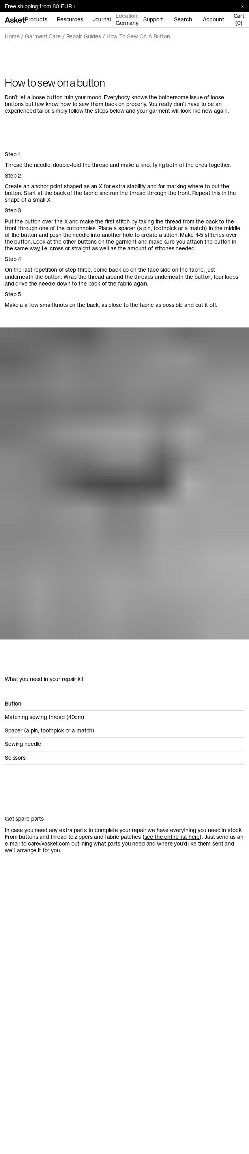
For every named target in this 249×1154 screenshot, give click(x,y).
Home (12, 36)
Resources (70, 19)
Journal (102, 19)
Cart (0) (239, 19)
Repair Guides (83, 36)
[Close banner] (239, 6)
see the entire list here (172, 837)
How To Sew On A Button (138, 36)
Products (36, 19)
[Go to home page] (15, 19)
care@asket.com (49, 843)
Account (213, 19)
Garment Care (42, 36)
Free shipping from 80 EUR (40, 6)
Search (183, 19)
